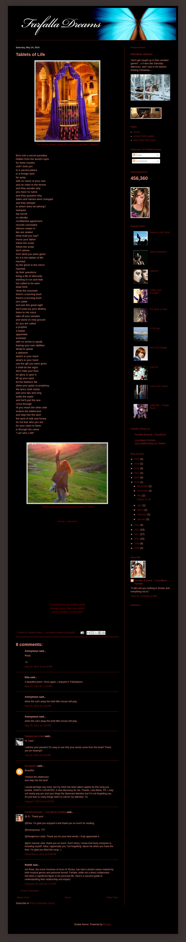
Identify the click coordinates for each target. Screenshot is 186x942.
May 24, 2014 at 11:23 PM (38, 686)
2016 (137, 477)
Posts (137, 155)
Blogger (107, 924)
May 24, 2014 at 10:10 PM (38, 666)
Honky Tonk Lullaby (144, 136)
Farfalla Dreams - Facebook (150, 434)
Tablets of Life (144, 499)
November (143, 490)
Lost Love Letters (159, 386)
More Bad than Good (145, 140)
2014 (137, 482)
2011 (137, 534)
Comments (140, 161)
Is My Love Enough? (155, 291)
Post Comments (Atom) (42, 903)
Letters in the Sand (160, 232)
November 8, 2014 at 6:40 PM (40, 854)
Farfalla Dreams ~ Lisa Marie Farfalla (45, 812)
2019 (137, 463)
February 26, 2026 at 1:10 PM (40, 884)
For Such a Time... (159, 309)
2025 (137, 459)
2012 (137, 529)
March (140, 510)
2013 (137, 525)
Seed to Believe (158, 251)
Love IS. (154, 367)
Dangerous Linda (34, 736)
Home (68, 897)
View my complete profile (144, 596)
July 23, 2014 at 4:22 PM (38, 755)
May (139, 495)
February (142, 514)
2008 (137, 548)
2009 (137, 543)
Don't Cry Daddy (158, 347)
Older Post (112, 897)
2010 (137, 538)
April (139, 505)
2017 (137, 473)
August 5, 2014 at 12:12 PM (39, 801)
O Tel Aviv (155, 328)
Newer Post (23, 897)
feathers (154, 271)
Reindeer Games (142, 54)
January (141, 519)
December (143, 486)
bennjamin (31, 766)
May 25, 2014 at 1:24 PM (38, 706)
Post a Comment (29, 890)
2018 (137, 468)
